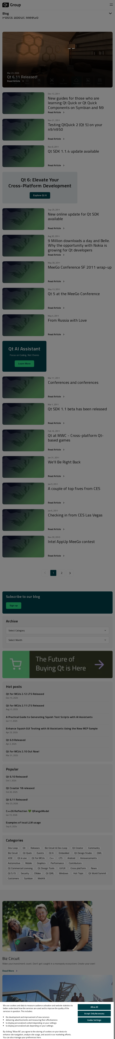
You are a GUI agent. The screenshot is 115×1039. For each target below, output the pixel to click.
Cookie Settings (94, 1020)
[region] (57, 1020)
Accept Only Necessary (94, 1013)
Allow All (94, 1006)
